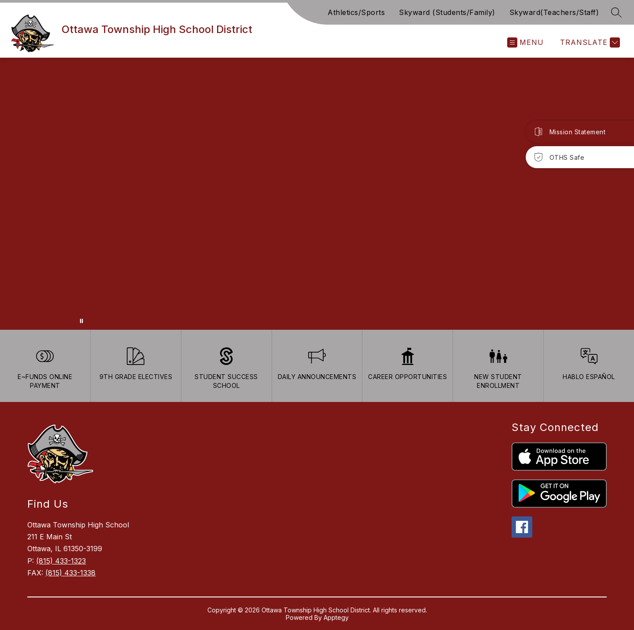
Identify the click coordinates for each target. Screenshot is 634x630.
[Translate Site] (589, 42)
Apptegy (336, 617)
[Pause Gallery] (81, 321)
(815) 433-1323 (61, 560)
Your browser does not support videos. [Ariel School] (317, 194)
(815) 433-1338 (70, 572)
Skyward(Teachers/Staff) (554, 12)
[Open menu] (525, 42)
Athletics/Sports (356, 12)
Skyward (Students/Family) (447, 12)
